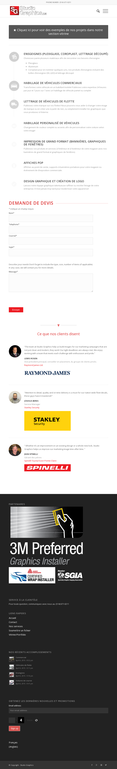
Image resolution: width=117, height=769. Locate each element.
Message (13, 271)
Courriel (13, 236)
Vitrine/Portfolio (17, 634)
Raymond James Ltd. (33, 365)
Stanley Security (31, 407)
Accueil (12, 617)
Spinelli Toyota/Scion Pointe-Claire (40, 460)
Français (13, 742)
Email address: (15, 705)
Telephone (14, 224)
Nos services (16, 626)
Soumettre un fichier (19, 630)
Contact (13, 622)
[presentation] (32, 299)
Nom (11, 213)
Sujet (11, 247)
